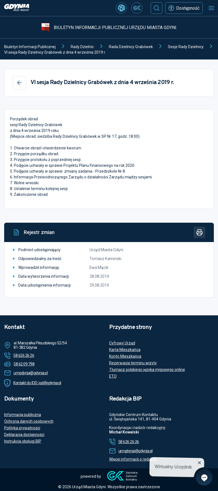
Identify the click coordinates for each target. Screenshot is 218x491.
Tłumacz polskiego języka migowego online (147, 369)
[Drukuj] (199, 232)
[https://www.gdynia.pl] (16, 8)
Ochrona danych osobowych (28, 421)
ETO (113, 376)
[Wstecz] (19, 82)
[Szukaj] (156, 8)
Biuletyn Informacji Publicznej (30, 47)
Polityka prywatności (22, 428)
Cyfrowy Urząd (122, 343)
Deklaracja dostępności (24, 434)
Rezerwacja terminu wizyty (133, 363)
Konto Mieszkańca (125, 356)
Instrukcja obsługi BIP (22, 441)
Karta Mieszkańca (124, 349)
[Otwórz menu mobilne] (211, 8)
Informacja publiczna (22, 414)
